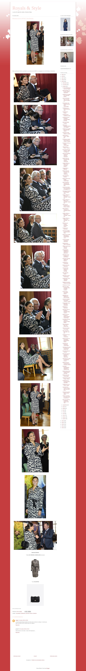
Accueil (35, 656)
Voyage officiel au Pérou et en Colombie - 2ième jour (66, 215)
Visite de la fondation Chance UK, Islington (66, 126)
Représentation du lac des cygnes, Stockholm (66, 91)
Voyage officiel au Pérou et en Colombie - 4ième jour (66, 196)
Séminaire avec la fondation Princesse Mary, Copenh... (66, 311)
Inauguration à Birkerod (65, 169)
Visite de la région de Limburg (66, 329)
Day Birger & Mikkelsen (20, 613)
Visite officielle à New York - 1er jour (66, 331)
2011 (63, 426)
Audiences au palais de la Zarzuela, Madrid (66, 95)
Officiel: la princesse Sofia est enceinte (66, 247)
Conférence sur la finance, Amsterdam (66, 335)
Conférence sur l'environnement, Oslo (66, 109)
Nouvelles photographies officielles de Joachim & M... (66, 368)
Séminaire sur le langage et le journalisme (66, 255)
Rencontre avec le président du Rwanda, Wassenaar (66, 355)
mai (64, 411)
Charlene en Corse (66, 284)
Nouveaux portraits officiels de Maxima (66, 259)
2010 (63, 427)
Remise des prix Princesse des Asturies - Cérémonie (66, 160)
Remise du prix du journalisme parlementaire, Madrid (66, 340)
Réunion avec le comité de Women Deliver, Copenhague (66, 316)
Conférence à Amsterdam (65, 263)
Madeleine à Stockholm (65, 307)
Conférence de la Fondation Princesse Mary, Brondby (66, 119)
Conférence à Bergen (65, 112)
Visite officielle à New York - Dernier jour (66, 325)
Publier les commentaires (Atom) (38, 660)
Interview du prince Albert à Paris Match (66, 393)
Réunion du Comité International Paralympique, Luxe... (66, 236)
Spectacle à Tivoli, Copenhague (66, 276)
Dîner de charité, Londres (66, 123)
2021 (63, 74)
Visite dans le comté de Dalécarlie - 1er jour (66, 359)
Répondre (17, 625)
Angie (17, 620)
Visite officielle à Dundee (66, 176)
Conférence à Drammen (65, 229)
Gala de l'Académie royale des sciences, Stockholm (66, 155)
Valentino (35, 613)
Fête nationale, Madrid (65, 273)
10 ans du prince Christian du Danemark (66, 240)
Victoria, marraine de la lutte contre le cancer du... (66, 396)
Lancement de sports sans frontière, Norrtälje (65, 269)
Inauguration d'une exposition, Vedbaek (66, 279)
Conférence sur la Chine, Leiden (66, 385)
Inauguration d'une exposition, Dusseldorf (66, 304)
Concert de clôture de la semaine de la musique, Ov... (66, 188)
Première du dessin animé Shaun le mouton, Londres (66, 140)
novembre (65, 84)
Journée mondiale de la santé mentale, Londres (66, 300)
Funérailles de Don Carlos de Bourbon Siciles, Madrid (66, 321)
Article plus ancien (53, 656)
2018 (63, 76)
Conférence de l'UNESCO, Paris (66, 115)
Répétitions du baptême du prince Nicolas (66, 296)
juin (63, 410)
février (64, 417)
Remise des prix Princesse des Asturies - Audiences (66, 172)
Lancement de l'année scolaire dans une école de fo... (66, 389)
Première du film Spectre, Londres (66, 133)
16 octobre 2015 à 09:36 (23, 620)
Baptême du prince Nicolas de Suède (66, 283)
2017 (63, 78)
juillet (64, 408)
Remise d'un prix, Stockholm (66, 266)
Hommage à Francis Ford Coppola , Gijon (66, 192)
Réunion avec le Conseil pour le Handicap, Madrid (66, 363)
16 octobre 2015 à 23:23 (24, 628)
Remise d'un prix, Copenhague (66, 375)
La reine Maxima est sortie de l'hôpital (66, 88)
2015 (63, 81)
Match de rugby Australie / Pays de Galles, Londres (66, 288)
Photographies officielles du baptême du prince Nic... (65, 251)
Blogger (47, 668)
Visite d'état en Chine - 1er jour (66, 147)
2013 (63, 422)
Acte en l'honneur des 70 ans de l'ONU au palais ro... (66, 100)
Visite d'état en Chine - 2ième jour (66, 136)
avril (64, 413)
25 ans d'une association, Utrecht (65, 292)
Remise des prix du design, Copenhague (66, 179)
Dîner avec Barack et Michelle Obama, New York (66, 401)
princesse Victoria (29, 613)
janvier (64, 418)
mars (64, 415)
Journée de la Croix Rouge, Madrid (66, 378)
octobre (64, 86)
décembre (65, 82)
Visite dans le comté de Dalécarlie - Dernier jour (66, 348)
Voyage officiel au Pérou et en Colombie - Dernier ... (66, 165)
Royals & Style (26, 8)
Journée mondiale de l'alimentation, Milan (66, 231)
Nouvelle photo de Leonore (66, 351)
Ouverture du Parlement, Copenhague (66, 344)
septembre (65, 404)
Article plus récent (16, 656)
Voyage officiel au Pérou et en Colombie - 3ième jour (66, 201)
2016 (63, 79)
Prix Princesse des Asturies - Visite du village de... (66, 150)
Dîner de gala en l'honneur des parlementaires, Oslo (66, 184)
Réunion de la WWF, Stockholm (66, 244)
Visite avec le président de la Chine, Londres (66, 205)
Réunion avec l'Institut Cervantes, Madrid (65, 225)
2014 (63, 420)
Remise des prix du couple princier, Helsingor (66, 372)
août (64, 406)
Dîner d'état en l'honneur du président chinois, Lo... (66, 210)
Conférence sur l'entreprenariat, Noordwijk (66, 381)
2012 (63, 424)
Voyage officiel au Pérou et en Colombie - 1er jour (66, 220)
